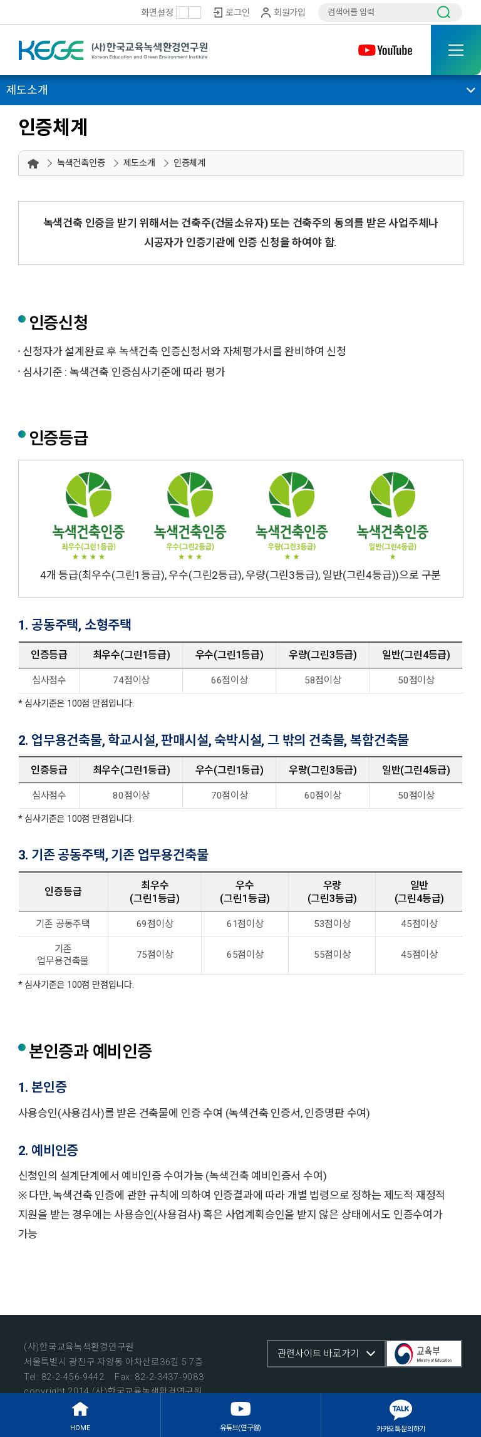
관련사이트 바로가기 (318, 1353)
